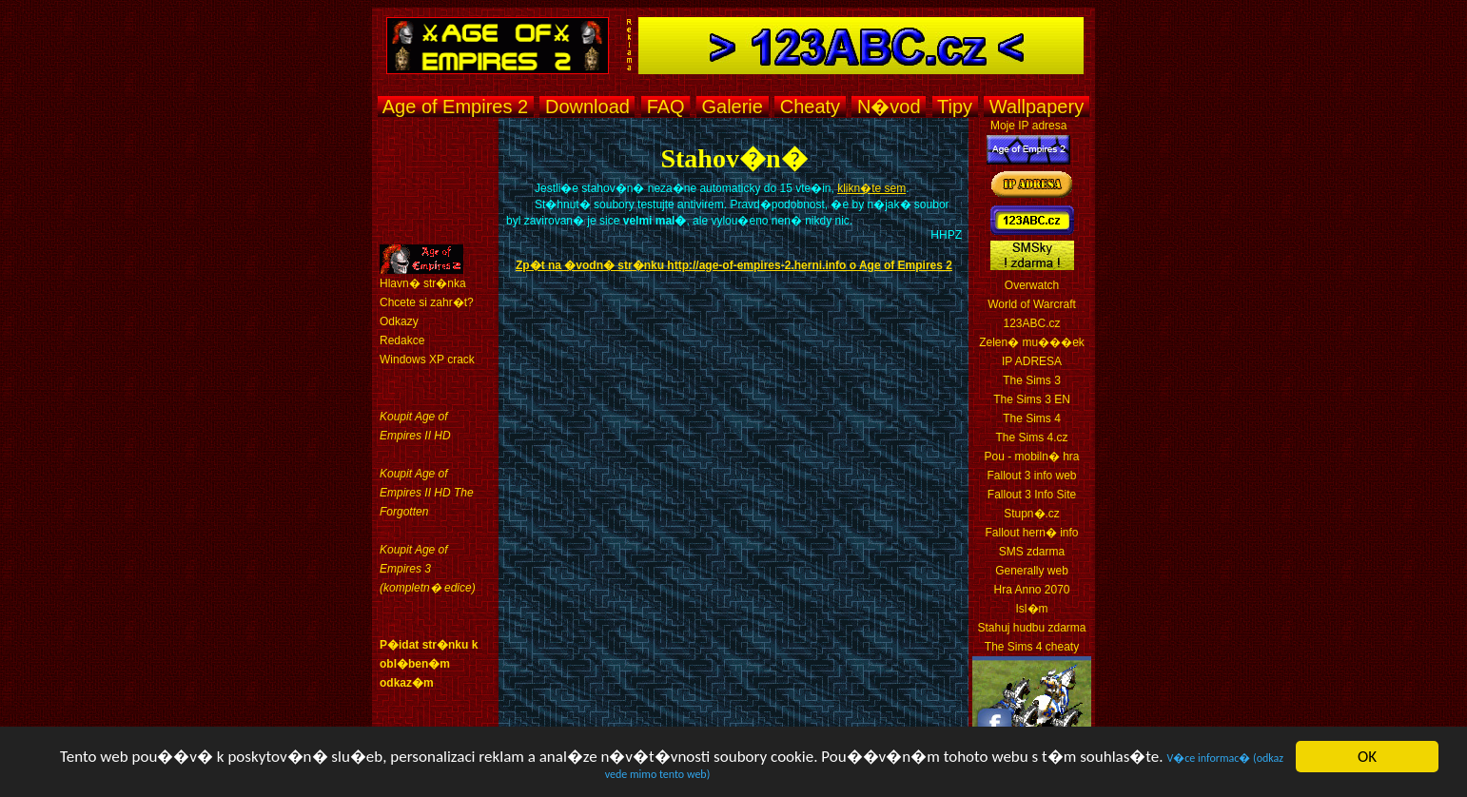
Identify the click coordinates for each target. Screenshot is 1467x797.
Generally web (1031, 570)
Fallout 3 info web (1031, 475)
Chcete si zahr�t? (427, 302)
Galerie (732, 106)
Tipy (955, 106)
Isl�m (1032, 608)
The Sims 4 (1032, 418)
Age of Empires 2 (455, 106)
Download (587, 106)
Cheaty (809, 106)
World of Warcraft (1032, 304)
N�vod (888, 106)
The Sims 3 (1032, 380)
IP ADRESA (1032, 361)
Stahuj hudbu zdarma (1031, 627)
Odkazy (399, 321)
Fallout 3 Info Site (1032, 494)
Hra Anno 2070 (1031, 589)
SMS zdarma (1032, 551)
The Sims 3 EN (1031, 399)
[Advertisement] (728, 127)
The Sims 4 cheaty (1032, 646)
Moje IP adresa (1028, 125)
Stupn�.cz (1032, 513)
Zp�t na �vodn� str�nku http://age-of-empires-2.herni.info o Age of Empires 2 (734, 265)
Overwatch (1032, 285)
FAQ (665, 106)
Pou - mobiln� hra (1031, 456)
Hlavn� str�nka (423, 283)
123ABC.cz (1031, 323)
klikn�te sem (871, 188)
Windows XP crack (427, 359)
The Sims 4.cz (1031, 437)
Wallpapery (1036, 106)
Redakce (402, 340)
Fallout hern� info (1031, 532)
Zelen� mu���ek (1032, 342)
